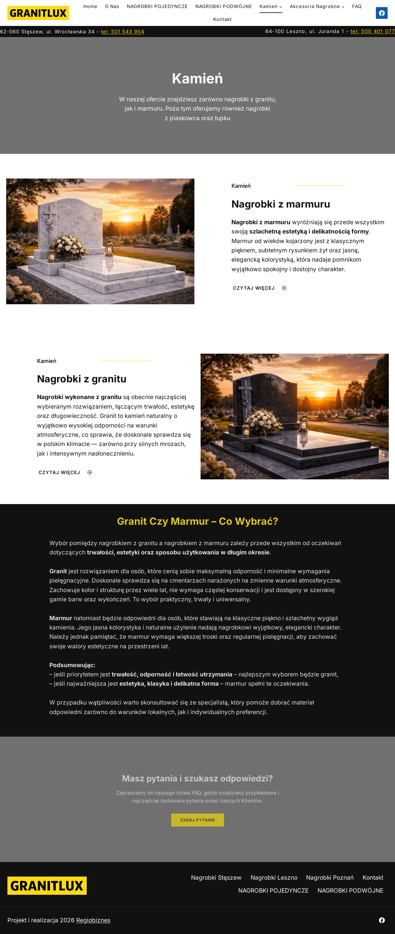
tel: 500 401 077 (373, 31)
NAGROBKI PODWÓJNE (223, 6)
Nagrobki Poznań (330, 877)
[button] (197, 816)
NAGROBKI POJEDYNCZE (157, 6)
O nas (112, 6)
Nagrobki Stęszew (216, 877)
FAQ (357, 6)
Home (90, 6)
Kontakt (222, 19)
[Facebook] (382, 13)
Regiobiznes (93, 920)
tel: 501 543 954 (122, 31)
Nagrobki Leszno (274, 877)
